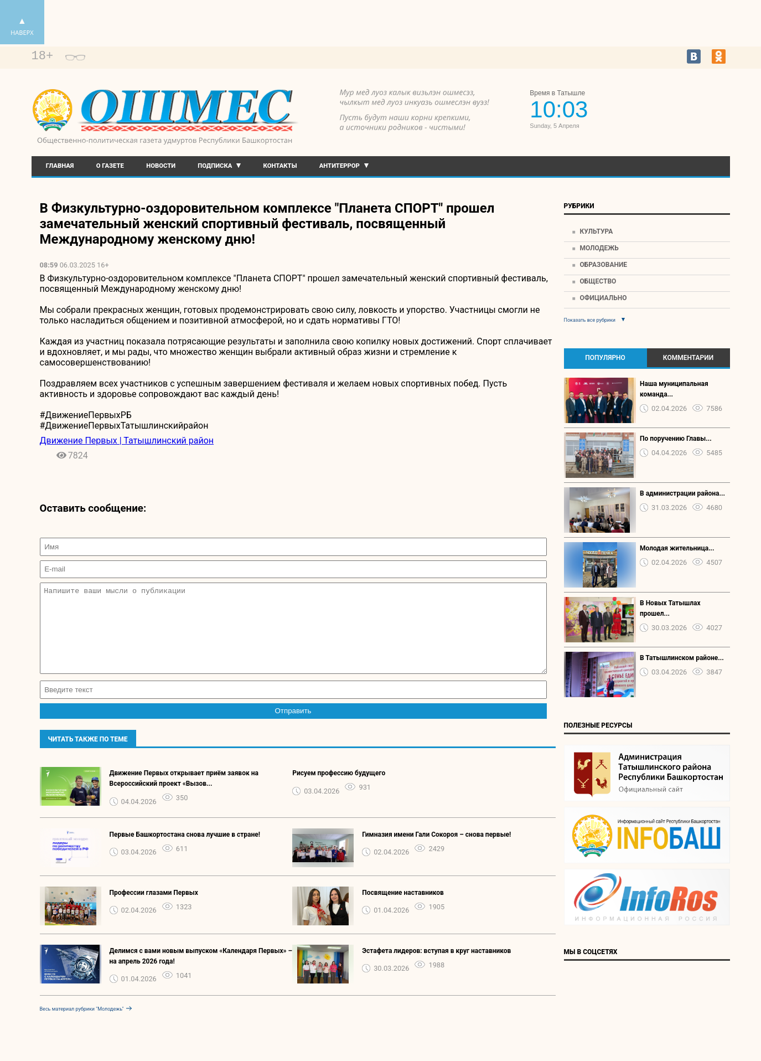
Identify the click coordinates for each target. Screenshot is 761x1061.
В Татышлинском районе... (682, 658)
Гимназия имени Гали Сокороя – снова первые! (436, 851)
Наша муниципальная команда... (674, 389)
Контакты (280, 165)
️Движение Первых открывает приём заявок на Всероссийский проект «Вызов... (184, 795)
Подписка (215, 165)
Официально (603, 298)
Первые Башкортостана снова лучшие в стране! (185, 851)
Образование (603, 265)
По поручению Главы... (676, 438)
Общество (597, 281)
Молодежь (598, 248)
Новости (160, 165)
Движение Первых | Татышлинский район (127, 440)
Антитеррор (339, 165)
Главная (60, 165)
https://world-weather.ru (679, 101)
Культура (596, 231)
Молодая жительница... (677, 548)
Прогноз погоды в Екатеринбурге (679, 111)
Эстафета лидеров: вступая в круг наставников (436, 967)
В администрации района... (682, 493)
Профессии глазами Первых (154, 909)
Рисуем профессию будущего (338, 790)
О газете (110, 165)
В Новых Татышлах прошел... (670, 608)
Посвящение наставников (403, 909)
